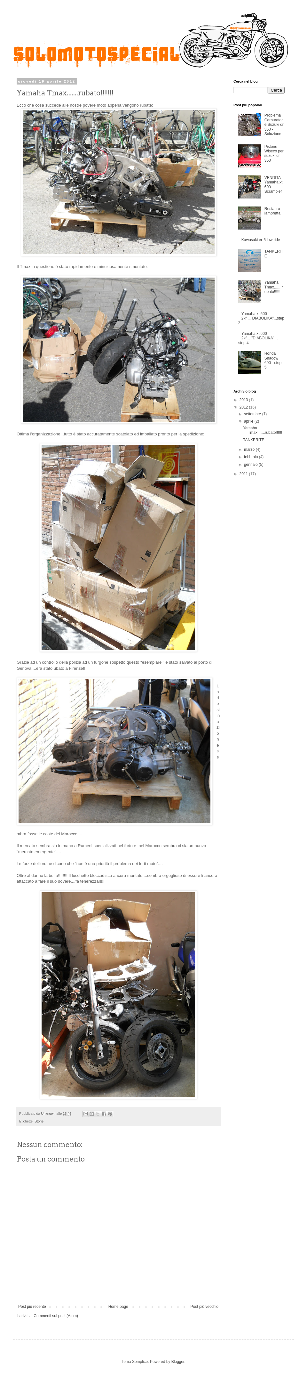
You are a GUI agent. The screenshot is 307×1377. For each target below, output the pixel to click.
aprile (249, 421)
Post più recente (32, 1306)
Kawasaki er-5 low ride (260, 240)
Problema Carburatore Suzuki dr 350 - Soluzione (274, 124)
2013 (244, 400)
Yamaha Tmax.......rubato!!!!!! (273, 287)
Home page (118, 1306)
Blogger (178, 1361)
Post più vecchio (204, 1306)
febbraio (251, 457)
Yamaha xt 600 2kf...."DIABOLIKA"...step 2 (261, 318)
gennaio (251, 464)
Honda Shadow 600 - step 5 (272, 360)
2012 (244, 407)
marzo (250, 449)
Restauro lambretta (272, 211)
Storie (39, 1121)
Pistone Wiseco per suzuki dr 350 (274, 153)
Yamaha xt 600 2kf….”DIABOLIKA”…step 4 (258, 338)
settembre (253, 414)
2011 (244, 474)
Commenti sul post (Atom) (56, 1316)
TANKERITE (253, 440)
